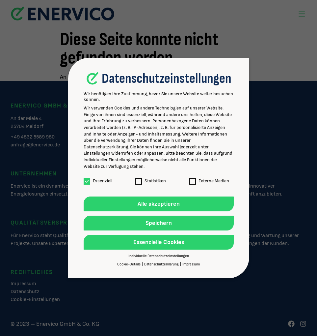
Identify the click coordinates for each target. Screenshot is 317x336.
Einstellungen (97, 153)
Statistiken (150, 181)
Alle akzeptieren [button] (159, 203)
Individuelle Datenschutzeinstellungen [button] (158, 256)
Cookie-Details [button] (129, 264)
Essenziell (98, 181)
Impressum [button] (191, 264)
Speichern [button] (158, 223)
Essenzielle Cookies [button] (158, 242)
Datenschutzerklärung (106, 147)
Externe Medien (209, 181)
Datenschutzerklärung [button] (161, 264)
